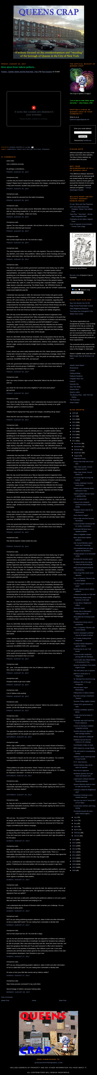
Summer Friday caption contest (84, 701)
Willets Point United (76, 314)
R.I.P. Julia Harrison (80, 762)
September (78, 453)
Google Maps (77, 356)
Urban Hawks (74, 402)
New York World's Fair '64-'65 (80, 303)
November (78, 446)
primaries (46, 149)
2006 (74, 870)
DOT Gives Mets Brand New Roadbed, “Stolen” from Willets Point (81, 209)
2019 (74, 434)
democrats (11, 149)
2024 (74, 419)
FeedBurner (87, 140)
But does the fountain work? (83, 559)
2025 (74, 416)
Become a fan (74, 275)
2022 (74, 425)
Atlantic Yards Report (77, 365)
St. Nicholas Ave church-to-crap (84, 679)
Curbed (72, 370)
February (77, 833)
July (75, 817)
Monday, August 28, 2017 (18, 992)
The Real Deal (75, 400)
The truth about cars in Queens (84, 670)
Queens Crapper (16, 147)
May (75, 823)
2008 (74, 864)
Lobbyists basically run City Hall (84, 594)
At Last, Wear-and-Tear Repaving (81, 204)
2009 (74, 861)
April (76, 826)
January (77, 836)
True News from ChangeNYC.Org (81, 311)
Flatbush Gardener (76, 376)
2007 (74, 867)
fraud (19, 149)
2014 (74, 846)
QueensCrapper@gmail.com (79, 119)
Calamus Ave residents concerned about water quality (82, 504)
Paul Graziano (47, 72)
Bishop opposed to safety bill (83, 737)
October (77, 449)
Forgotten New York (76, 379)
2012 (74, 852)
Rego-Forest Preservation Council (81, 306)
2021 (74, 428)
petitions (37, 149)
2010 (74, 858)
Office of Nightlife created (82, 534)
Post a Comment (7, 997)
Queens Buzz (74, 389)
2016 (74, 840)
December (78, 443)
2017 (74, 441)
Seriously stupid (79, 608)
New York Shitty (75, 387)
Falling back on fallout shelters (84, 693)
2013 (74, 849)
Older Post (62, 1000)
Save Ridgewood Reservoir (79, 308)
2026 (74, 413)
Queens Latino (75, 392)
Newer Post (5, 1000)
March (76, 829)
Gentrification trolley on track (83, 745)
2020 (74, 431)
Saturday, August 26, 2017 (19, 737)
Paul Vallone (27, 149)
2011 (74, 855)
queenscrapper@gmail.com (48, 1063)
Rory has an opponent (81, 770)
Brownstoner (74, 368)
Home (34, 1000)
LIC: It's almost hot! (80, 499)
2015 (74, 843)
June (76, 820)
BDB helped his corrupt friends (84, 748)
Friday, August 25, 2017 (18, 172)
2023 (74, 422)
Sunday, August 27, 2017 (18, 841)
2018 (74, 438)
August (76, 456)
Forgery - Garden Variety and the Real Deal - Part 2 (20, 72)
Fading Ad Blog (75, 373)
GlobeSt (72, 381)
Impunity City (74, 384)
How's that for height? (81, 515)
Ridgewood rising (79, 458)
